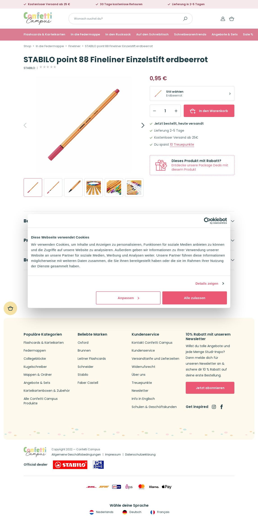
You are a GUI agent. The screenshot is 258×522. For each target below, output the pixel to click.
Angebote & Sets (225, 34)
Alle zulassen (194, 298)
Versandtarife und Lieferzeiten (155, 359)
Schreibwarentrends (190, 34)
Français (159, 512)
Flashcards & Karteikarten (44, 34)
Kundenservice (143, 350)
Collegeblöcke (35, 359)
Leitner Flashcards (92, 359)
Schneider (85, 367)
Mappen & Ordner (38, 375)
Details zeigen (206, 283)
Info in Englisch (143, 399)
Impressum (113, 454)
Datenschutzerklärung (140, 454)
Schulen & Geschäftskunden (154, 407)
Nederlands (100, 512)
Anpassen (128, 298)
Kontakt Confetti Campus (152, 343)
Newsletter (140, 391)
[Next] (138, 125)
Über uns (138, 375)
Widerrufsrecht (143, 367)
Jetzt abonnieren (210, 388)
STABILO (29, 68)
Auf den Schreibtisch (152, 34)
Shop (27, 46)
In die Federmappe (85, 34)
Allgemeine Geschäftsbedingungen (76, 454)
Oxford (83, 343)
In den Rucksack (118, 34)
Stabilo (83, 375)
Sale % (248, 34)
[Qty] (165, 110)
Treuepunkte (182, 144)
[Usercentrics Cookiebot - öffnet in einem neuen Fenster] (207, 221)
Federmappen (35, 350)
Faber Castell (88, 383)
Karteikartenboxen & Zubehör (47, 391)
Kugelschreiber (35, 367)
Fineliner (74, 46)
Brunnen (84, 350)
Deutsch (131, 512)
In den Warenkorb (209, 111)
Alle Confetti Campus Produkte (41, 401)
